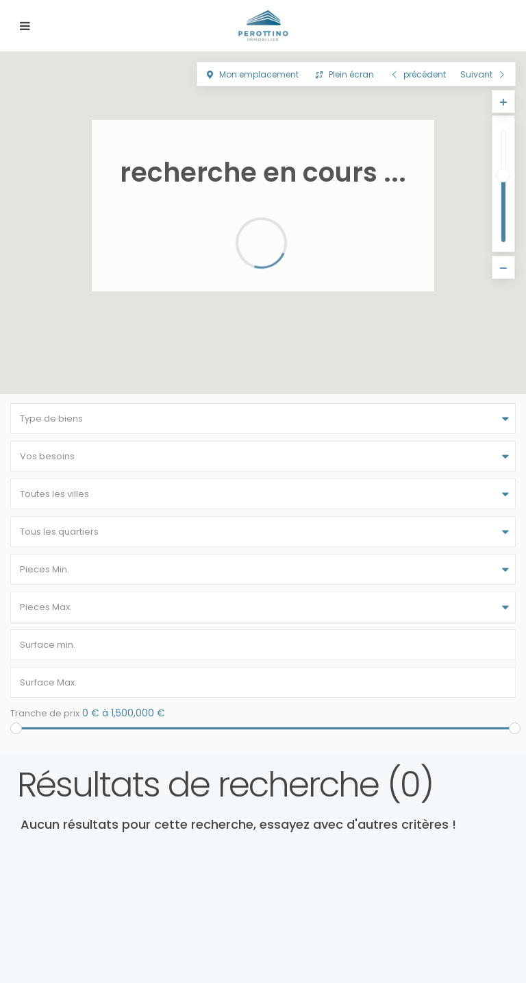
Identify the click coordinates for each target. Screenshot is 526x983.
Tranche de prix (44, 713)
